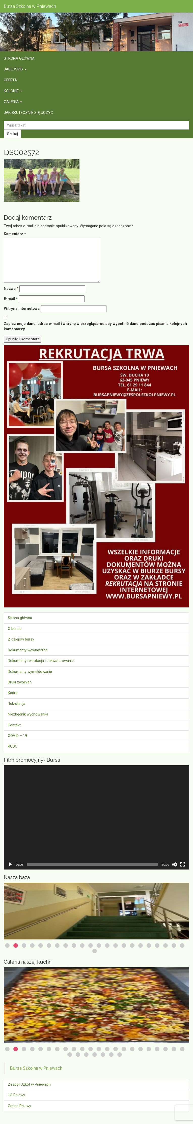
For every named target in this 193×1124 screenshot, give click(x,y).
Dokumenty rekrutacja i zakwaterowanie (41, 660)
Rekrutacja (16, 703)
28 (111, 1054)
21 (174, 945)
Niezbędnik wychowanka (28, 714)
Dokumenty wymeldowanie (30, 671)
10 (82, 945)
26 (94, 1054)
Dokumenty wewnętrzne (28, 650)
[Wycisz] (174, 864)
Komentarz (15, 234)
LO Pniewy (16, 1095)
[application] (96, 817)
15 (124, 945)
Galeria (13, 101)
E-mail (11, 298)
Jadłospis (15, 69)
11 (90, 945)
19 (157, 945)
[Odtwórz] (10, 864)
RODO (12, 746)
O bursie (14, 628)
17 (140, 945)
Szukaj (12, 134)
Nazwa (11, 288)
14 (115, 945)
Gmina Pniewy (19, 1106)
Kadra (12, 693)
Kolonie (13, 91)
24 (78, 1054)
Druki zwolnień (20, 682)
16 (132, 945)
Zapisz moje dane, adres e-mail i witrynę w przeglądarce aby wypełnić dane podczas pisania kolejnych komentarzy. (95, 326)
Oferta (10, 80)
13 (107, 945)
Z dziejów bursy (21, 639)
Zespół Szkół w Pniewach (29, 1084)
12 (99, 945)
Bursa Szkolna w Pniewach (36, 1068)
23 (94, 951)
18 (149, 945)
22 (182, 945)
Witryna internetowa (22, 308)
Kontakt (14, 725)
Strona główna (19, 58)
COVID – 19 (17, 735)
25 (86, 1054)
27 (103, 1054)
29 (119, 1054)
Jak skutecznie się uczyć (28, 112)
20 (165, 945)
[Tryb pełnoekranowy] (182, 864)
